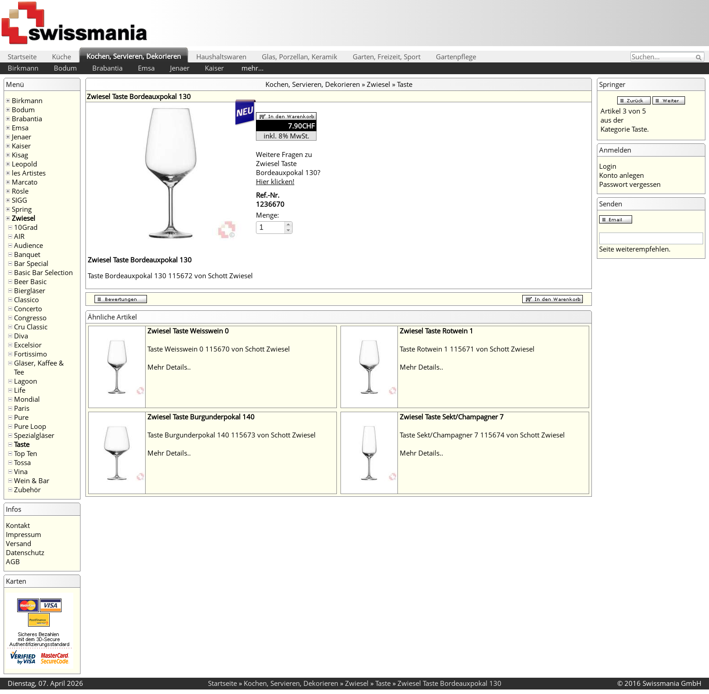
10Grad (26, 227)
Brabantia (107, 67)
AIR (19, 236)
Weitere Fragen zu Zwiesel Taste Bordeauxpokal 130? (288, 168)
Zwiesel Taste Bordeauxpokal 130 (449, 683)
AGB (13, 561)
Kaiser (214, 67)
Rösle (20, 190)
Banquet (27, 254)
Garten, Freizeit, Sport (387, 56)
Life (19, 390)
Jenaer (179, 67)
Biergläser (29, 290)
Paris (21, 408)
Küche (61, 56)
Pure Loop (30, 426)
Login (607, 166)
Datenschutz (25, 552)
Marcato (25, 181)
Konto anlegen (621, 175)
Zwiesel (23, 218)
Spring (22, 209)
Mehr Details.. (169, 366)
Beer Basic (30, 281)
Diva (21, 335)
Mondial (27, 399)
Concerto (28, 308)
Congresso (30, 317)
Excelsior (28, 344)
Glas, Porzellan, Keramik (299, 56)
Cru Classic (30, 326)
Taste (21, 444)
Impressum (23, 534)
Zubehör (27, 489)
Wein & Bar (31, 480)
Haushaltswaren (221, 56)
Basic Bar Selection (43, 272)
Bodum (65, 67)
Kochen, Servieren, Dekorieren (133, 56)
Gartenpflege (456, 56)
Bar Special (31, 263)
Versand (18, 543)
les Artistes (29, 172)
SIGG (19, 199)
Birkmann (23, 67)
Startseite (22, 56)
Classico (26, 299)
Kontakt (18, 525)
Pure (21, 417)
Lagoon (25, 380)
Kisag (20, 154)
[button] (288, 225)
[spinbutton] (271, 227)
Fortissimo (30, 353)
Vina (21, 471)
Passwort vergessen (630, 184)
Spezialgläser (34, 435)
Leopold (24, 163)
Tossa (22, 462)
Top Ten (25, 453)
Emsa (146, 67)
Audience (28, 245)
